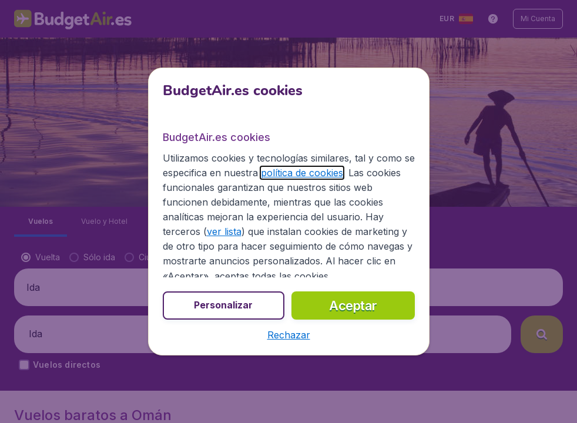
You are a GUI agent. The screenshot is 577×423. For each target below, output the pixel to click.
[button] (288, 335)
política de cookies (302, 173)
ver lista (224, 231)
